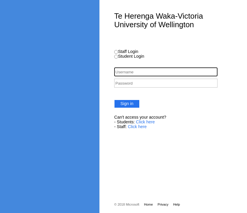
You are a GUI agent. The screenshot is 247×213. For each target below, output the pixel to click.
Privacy (163, 204)
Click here (145, 122)
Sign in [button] (126, 103)
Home (148, 204)
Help (176, 204)
